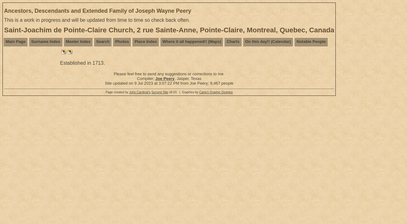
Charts (233, 41)
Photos (122, 41)
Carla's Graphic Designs (216, 92)
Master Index (78, 41)
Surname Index (45, 41)
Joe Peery (164, 78)
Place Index (145, 41)
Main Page (16, 41)
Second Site (159, 92)
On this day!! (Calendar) (268, 41)
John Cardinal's (140, 92)
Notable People (311, 41)
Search (103, 41)
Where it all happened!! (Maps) (191, 41)
